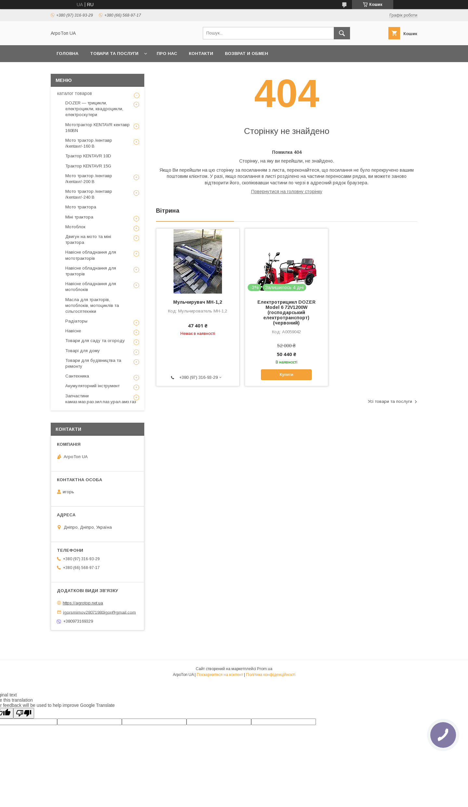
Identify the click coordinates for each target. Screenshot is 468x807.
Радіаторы (76, 321)
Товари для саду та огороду (95, 340)
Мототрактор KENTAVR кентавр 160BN (97, 127)
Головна (67, 53)
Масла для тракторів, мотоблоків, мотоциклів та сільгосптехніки (92, 305)
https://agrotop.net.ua (83, 603)
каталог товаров (74, 93)
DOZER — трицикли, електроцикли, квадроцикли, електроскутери (94, 108)
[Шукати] (342, 33)
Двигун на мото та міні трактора (88, 239)
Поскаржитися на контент (220, 674)
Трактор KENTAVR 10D (88, 155)
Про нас (167, 53)
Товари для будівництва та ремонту (93, 363)
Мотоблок (75, 226)
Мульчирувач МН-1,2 (197, 302)
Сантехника (77, 376)
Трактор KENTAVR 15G (88, 166)
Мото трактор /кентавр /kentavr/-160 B (88, 143)
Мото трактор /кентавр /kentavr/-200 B (88, 178)
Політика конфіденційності (270, 674)
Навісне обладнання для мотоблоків (90, 286)
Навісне (73, 330)
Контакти (201, 53)
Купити (286, 374)
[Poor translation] (23, 713)
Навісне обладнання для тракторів (90, 271)
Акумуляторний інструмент (92, 385)
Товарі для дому (82, 350)
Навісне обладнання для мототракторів (90, 255)
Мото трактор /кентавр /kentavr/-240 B (88, 194)
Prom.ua (264, 669)
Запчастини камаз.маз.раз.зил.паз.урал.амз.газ (100, 398)
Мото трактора (80, 207)
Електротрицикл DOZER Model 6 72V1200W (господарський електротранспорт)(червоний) (286, 312)
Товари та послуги (114, 53)
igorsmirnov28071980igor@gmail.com (99, 612)
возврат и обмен (246, 53)
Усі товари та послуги (390, 401)
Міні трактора (79, 217)
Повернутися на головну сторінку (286, 191)
